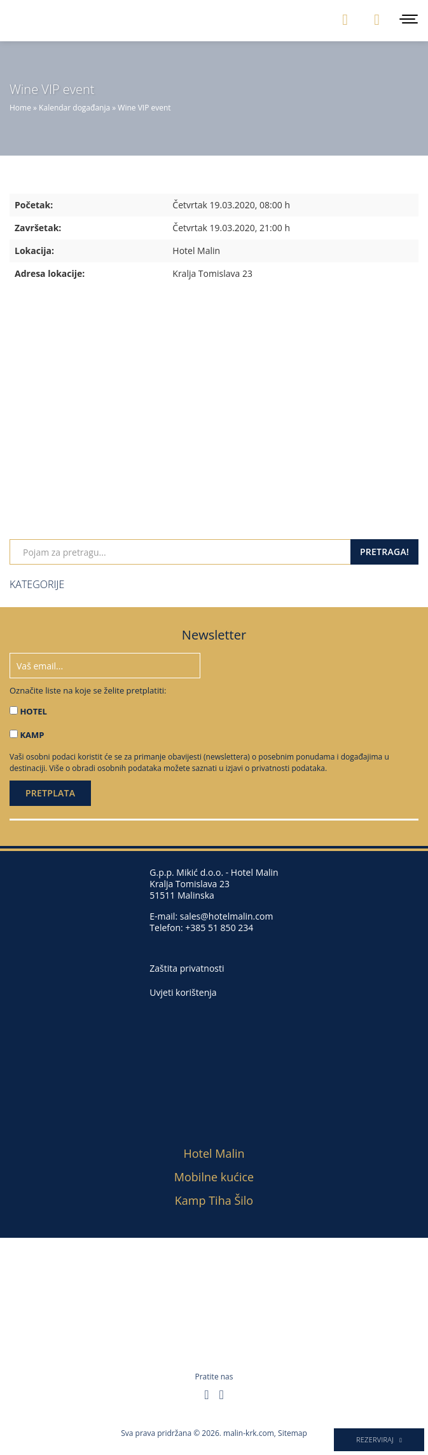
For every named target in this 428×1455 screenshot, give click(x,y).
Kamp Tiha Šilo (214, 1200)
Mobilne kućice (214, 1176)
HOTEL (33, 711)
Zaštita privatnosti (186, 968)
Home (20, 107)
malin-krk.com (248, 1433)
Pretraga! (384, 552)
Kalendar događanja (74, 107)
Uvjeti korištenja (182, 992)
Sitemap (292, 1433)
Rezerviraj (379, 1439)
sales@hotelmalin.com (226, 916)
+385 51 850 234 (219, 928)
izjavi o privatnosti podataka (275, 768)
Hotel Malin (213, 1153)
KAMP (32, 735)
